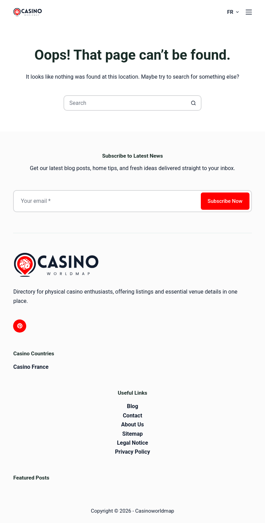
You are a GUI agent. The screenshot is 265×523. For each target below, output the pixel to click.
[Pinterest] (19, 326)
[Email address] (106, 201)
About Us (132, 424)
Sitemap (132, 434)
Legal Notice (132, 443)
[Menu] (249, 12)
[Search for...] (124, 103)
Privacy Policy (132, 451)
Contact (132, 415)
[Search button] (194, 103)
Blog (132, 406)
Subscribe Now (225, 201)
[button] (232, 12)
